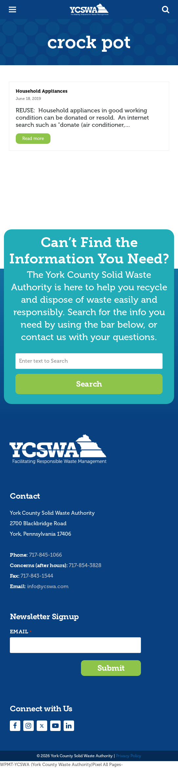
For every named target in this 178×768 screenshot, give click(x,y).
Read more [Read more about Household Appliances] (33, 138)
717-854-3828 (85, 565)
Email (20, 632)
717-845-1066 (45, 555)
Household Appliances (42, 91)
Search (89, 384)
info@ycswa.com (48, 586)
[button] (165, 9)
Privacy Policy (128, 756)
